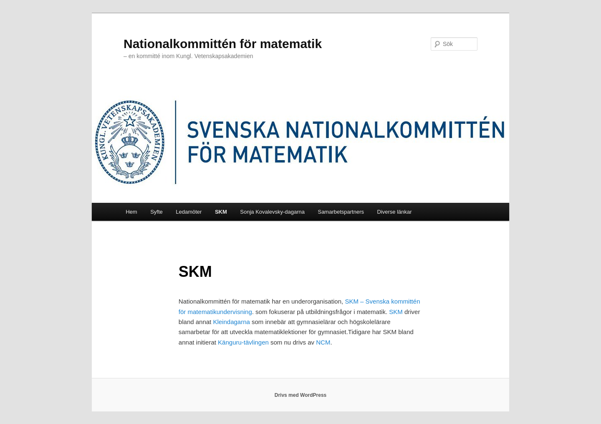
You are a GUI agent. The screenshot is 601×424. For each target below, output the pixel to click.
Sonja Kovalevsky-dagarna (272, 212)
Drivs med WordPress (301, 395)
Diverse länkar (394, 212)
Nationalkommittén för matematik (223, 44)
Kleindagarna (232, 321)
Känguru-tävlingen (243, 342)
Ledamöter (189, 212)
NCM (323, 342)
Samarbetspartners (341, 212)
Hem (131, 212)
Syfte (156, 212)
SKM (221, 212)
